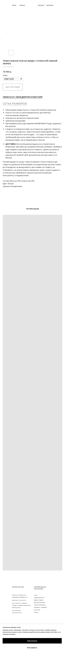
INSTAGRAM (49, 5)
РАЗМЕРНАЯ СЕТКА (39, 597)
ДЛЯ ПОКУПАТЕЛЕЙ (39, 602)
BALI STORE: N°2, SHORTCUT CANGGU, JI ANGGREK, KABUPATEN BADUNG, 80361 (21, 605)
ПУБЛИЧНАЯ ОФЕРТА (40, 605)
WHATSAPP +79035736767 (19, 600)
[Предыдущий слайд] (7, 33)
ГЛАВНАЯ (22, 5)
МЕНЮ (14, 5)
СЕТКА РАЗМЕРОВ (15, 103)
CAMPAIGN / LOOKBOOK (40, 607)
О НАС (35, 595)
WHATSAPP (41, 5)
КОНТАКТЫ (37, 610)
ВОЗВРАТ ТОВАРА (38, 600)
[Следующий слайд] (58, 33)
